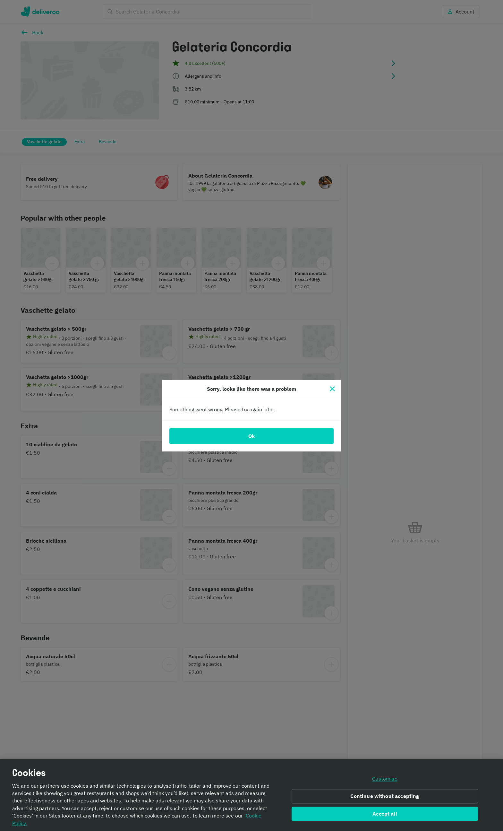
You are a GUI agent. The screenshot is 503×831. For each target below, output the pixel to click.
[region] (251, 795)
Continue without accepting (384, 796)
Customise (384, 778)
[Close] (332, 389)
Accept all (384, 813)
